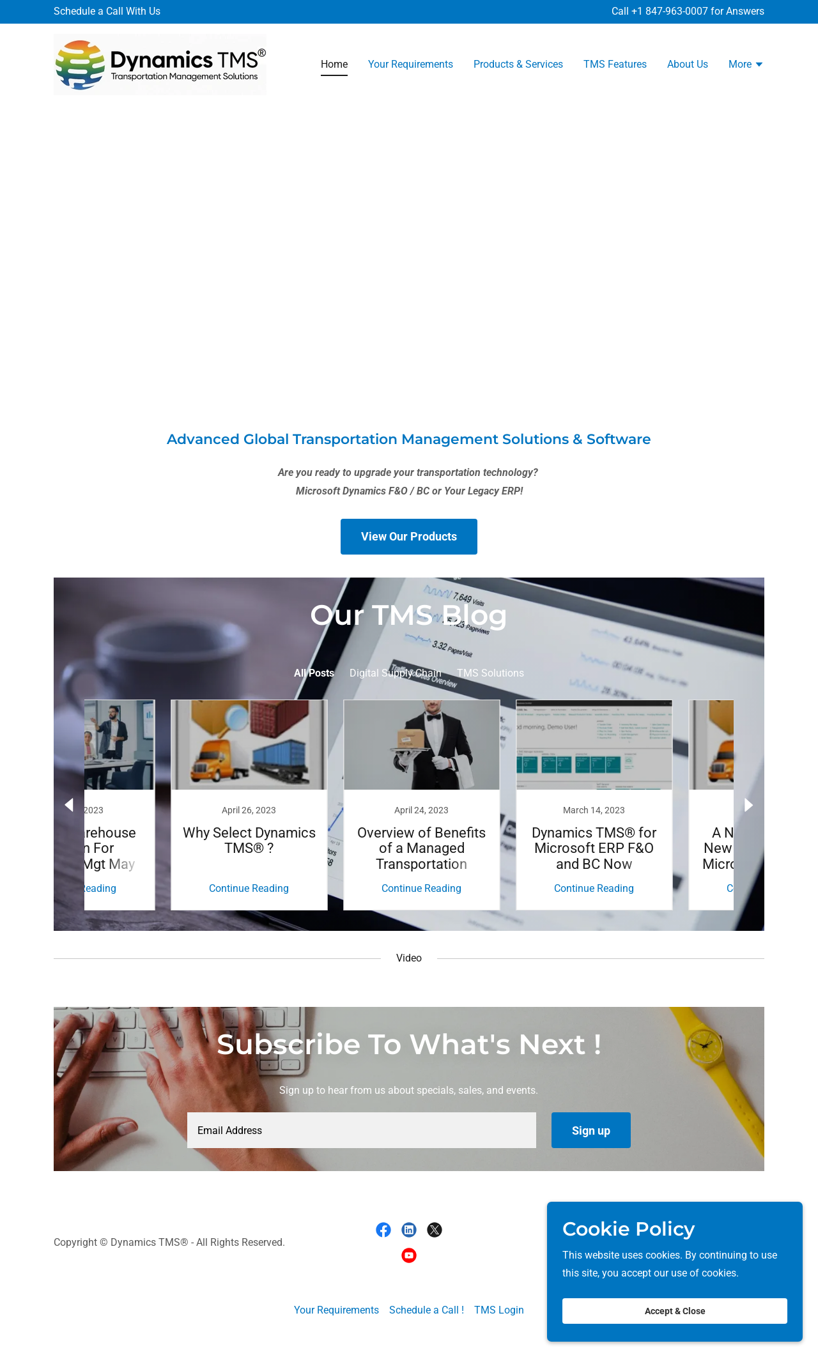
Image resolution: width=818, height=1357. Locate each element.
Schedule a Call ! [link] (426, 1310)
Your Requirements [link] (410, 64)
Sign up (591, 1130)
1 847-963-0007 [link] (672, 11)
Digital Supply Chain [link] (396, 673)
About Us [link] (687, 64)
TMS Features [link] (615, 64)
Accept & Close (675, 1311)
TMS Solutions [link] (490, 673)
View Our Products (409, 536)
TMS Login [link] (499, 1310)
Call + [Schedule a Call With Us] (624, 11)
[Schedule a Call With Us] (107, 12)
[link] (160, 63)
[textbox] (361, 1130)
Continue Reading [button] (150, 888)
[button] (746, 66)
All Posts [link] (314, 673)
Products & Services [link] (518, 64)
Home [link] (334, 64)
